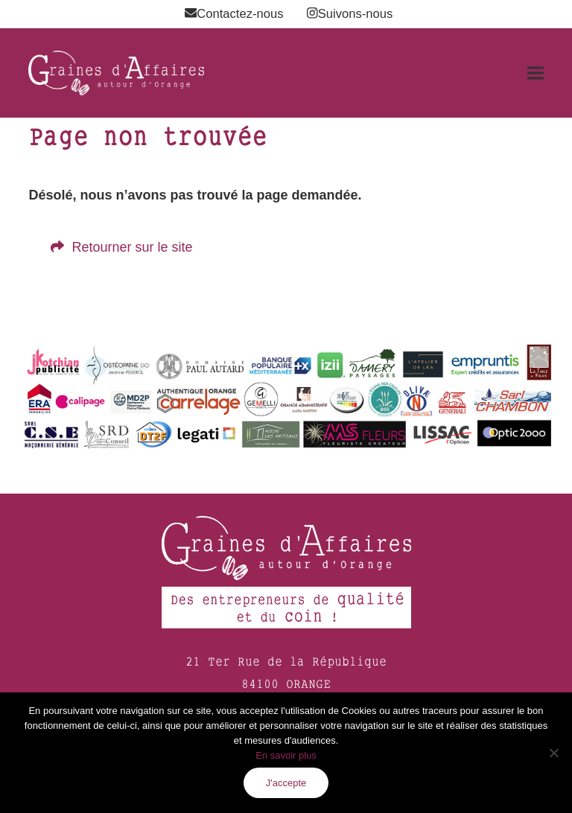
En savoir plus (286, 755)
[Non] (553, 752)
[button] (535, 73)
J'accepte (286, 782)
